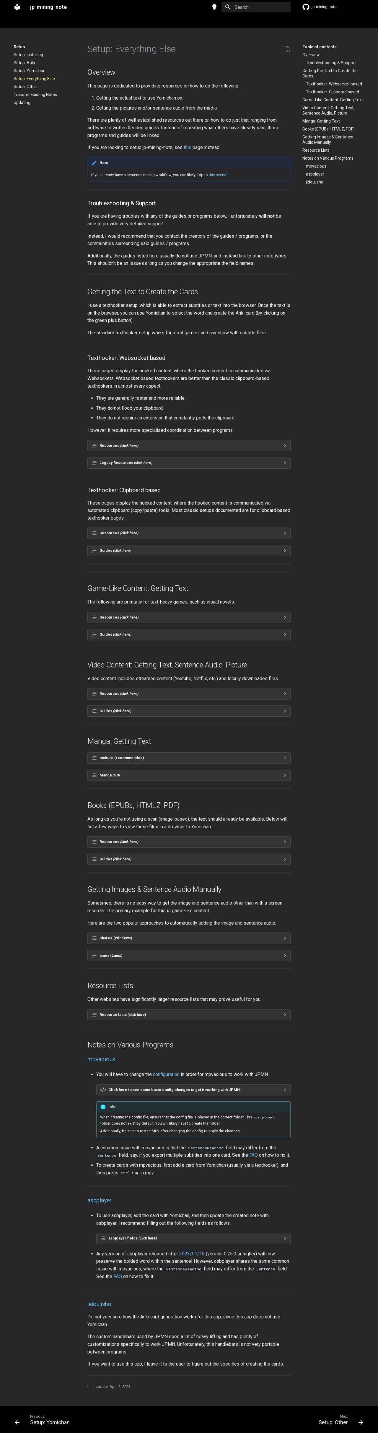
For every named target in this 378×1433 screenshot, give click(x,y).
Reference (61, 21)
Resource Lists (316, 150)
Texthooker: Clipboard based (332, 92)
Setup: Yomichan (29, 70)
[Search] (256, 7)
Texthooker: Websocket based (334, 84)
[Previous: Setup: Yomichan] (44, 1419)
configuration (166, 1074)
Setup (38, 21)
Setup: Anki (24, 62)
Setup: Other (25, 86)
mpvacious (316, 166)
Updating (22, 102)
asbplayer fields (132, 1238)
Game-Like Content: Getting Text (332, 99)
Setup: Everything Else (34, 78)
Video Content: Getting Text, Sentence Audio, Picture (328, 110)
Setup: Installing (28, 54)
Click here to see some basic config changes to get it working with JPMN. (174, 1089)
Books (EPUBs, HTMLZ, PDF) (328, 129)
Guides (115, 550)
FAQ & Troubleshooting (100, 21)
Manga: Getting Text (321, 121)
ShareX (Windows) (116, 938)
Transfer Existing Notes (35, 94)
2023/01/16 (192, 1254)
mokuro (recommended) (122, 758)
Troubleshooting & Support (331, 62)
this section (219, 175)
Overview (311, 54)
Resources (119, 445)
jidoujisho (314, 182)
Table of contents (319, 46)
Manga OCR (110, 775)
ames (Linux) (111, 955)
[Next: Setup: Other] (339, 1419)
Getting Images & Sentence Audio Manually (327, 140)
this (187, 147)
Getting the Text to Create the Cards (330, 73)
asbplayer (315, 174)
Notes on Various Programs (327, 158)
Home (19, 21)
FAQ (253, 1155)
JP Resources (142, 21)
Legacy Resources (126, 462)
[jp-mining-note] (17, 7)
